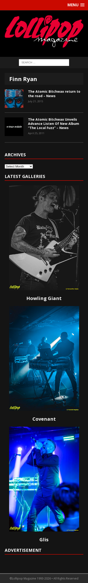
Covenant (44, 419)
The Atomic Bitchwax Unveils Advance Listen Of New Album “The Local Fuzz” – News (53, 123)
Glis (44, 539)
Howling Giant (44, 298)
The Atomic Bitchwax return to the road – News (54, 93)
